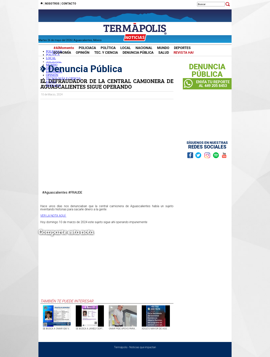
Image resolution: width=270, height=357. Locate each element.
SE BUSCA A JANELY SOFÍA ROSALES (90, 328)
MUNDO (163, 48)
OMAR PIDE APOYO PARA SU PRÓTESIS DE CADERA (123, 328)
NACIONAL (144, 48)
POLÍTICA (108, 48)
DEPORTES (182, 48)
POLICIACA (87, 48)
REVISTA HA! (184, 52)
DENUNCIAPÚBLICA (207, 70)
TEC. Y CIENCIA (106, 52)
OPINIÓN (82, 52)
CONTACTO (69, 3)
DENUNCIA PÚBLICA (138, 52)
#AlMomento (63, 48)
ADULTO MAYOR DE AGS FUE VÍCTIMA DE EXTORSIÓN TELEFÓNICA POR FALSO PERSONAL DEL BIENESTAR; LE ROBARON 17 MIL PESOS (156, 328)
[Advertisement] (106, 270)
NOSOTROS (52, 3)
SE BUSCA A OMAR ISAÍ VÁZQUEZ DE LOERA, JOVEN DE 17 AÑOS (57, 328)
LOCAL (125, 48)
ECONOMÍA (62, 52)
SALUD (163, 52)
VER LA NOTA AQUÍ (53, 215)
